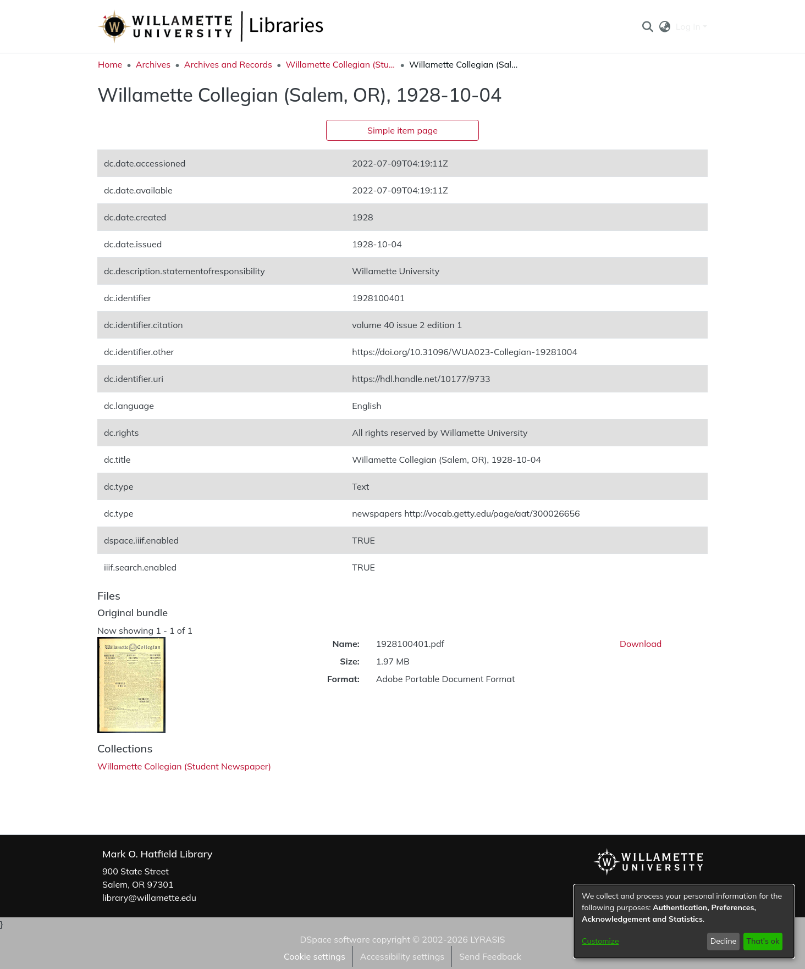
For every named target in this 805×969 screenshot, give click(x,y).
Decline (723, 941)
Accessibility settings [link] (402, 956)
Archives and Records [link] (228, 64)
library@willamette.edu (149, 897)
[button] (647, 26)
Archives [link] (153, 64)
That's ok (762, 941)
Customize (600, 941)
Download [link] (640, 643)
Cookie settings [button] (314, 956)
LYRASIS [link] (487, 939)
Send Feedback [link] (490, 956)
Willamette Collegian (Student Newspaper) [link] (340, 64)
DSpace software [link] (335, 939)
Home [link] (110, 64)
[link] (184, 766)
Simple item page (402, 130)
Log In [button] (689, 26)
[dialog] (684, 921)
